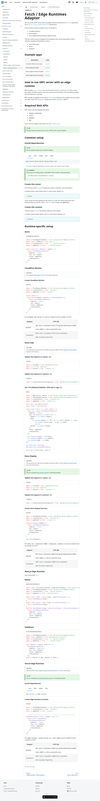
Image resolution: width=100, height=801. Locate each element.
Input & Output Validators (10, 40)
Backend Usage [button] (6, 26)
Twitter (37, 788)
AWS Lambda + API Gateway (11, 65)
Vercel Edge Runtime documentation (46, 670)
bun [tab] (46, 156)
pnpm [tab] (41, 156)
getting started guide (70, 350)
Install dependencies (89, 17)
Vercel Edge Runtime (89, 41)
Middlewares (6, 43)
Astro (86, 26)
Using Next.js (43, 2)
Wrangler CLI (38, 275)
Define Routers (6, 32)
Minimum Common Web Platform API (38, 24)
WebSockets (6, 97)
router (39, 188)
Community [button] (5, 103)
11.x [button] (81, 2)
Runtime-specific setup (88, 24)
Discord (37, 791)
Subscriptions (6, 95)
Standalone (6, 54)
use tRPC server (55, 124)
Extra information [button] (7, 106)
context (37, 211)
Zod (27, 166)
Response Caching (7, 92)
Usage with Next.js (9, 788)
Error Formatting (7, 79)
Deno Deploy (88, 32)
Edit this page (30, 767)
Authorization (6, 73)
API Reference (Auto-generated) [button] (8, 109)
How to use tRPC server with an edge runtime (90, 10)
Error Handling (6, 76)
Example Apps (6, 23)
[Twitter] (73, 2)
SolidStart (87, 39)
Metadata (5, 89)
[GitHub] (69, 2)
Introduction (6, 9)
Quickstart (17, 2)
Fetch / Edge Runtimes (10, 68)
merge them (48, 202)
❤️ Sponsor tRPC (72, 791)
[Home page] (26, 7)
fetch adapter (38, 90)
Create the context (89, 22)
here (37, 575)
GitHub (37, 786)
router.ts (29, 196)
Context (4, 37)
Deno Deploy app (41, 473)
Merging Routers (7, 46)
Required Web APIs (87, 13)
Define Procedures (8, 34)
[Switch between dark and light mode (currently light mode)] (85, 2)
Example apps (86, 8)
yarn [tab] (35, 156)
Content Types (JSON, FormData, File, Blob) (8, 85)
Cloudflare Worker (89, 28)
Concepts (5, 18)
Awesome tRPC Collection (30, 2)
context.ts (30, 219)
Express (5, 57)
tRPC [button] (3, 6)
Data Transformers (8, 82)
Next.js (5, 62)
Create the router (89, 20)
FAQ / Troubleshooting (10, 791)
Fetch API (50, 97)
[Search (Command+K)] (93, 2)
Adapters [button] (5, 48)
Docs (11, 2)
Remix (86, 36)
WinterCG (68, 23)
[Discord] (77, 2)
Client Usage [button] (5, 100)
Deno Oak (87, 30)
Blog (68, 786)
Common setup (87, 15)
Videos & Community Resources (11, 20)
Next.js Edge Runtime (90, 34)
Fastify (5, 59)
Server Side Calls (7, 71)
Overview (5, 29)
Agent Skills (5, 15)
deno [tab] (51, 156)
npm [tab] (29, 156)
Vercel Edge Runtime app (44, 678)
